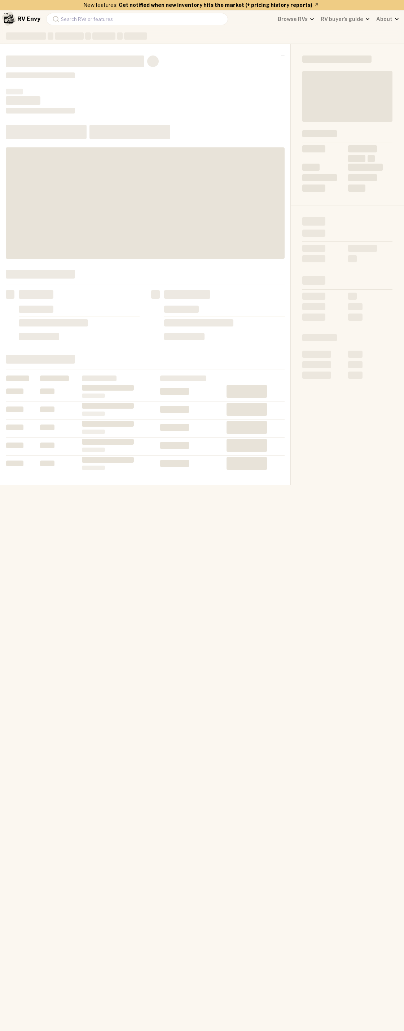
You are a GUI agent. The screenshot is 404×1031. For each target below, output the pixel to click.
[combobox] (137, 19)
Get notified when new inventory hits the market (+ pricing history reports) (219, 5)
